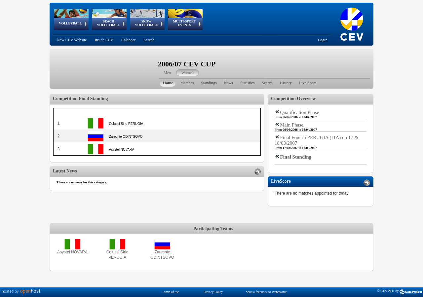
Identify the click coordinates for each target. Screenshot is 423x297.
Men (167, 72)
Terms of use (170, 292)
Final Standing (296, 157)
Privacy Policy (213, 292)
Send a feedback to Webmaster (266, 292)
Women (187, 72)
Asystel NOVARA (72, 252)
